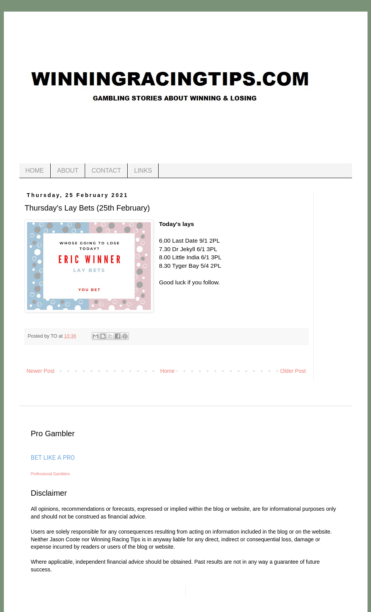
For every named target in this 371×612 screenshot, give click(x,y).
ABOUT (68, 170)
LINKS (143, 170)
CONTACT (106, 170)
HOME (35, 170)
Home (167, 371)
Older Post (293, 371)
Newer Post (41, 371)
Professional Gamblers (50, 474)
